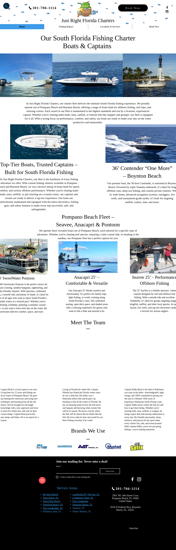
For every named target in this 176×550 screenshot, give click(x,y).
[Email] (76, 470)
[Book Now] (133, 8)
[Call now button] (6, 5)
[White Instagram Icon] (139, 479)
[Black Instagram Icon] (167, 11)
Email (58, 466)
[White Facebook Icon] (132, 479)
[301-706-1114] (42, 8)
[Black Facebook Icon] (167, 7)
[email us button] (42, 480)
